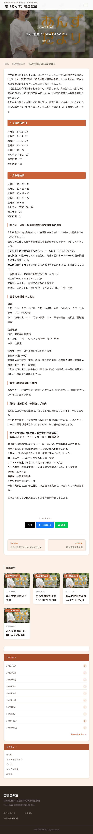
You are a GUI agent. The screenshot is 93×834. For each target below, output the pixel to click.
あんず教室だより (46, 27)
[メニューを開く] (86, 5)
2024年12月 (11, 720)
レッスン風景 (12, 769)
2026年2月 (11, 672)
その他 (9, 764)
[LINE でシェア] (61, 525)
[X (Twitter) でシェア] (30, 525)
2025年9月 (11, 686)
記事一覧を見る (79, 734)
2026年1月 (11, 679)
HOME (6, 64)
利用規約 (28, 813)
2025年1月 (11, 713)
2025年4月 (11, 707)
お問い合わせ (9, 813)
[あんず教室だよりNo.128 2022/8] (17, 623)
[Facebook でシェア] (45, 525)
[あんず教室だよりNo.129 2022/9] (76, 588)
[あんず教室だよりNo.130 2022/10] (46, 588)
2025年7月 (11, 693)
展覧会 (9, 773)
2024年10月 (11, 727)
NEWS (9, 754)
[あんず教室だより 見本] (17, 588)
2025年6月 (11, 700)
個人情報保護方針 (11, 818)
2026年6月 (11, 665)
